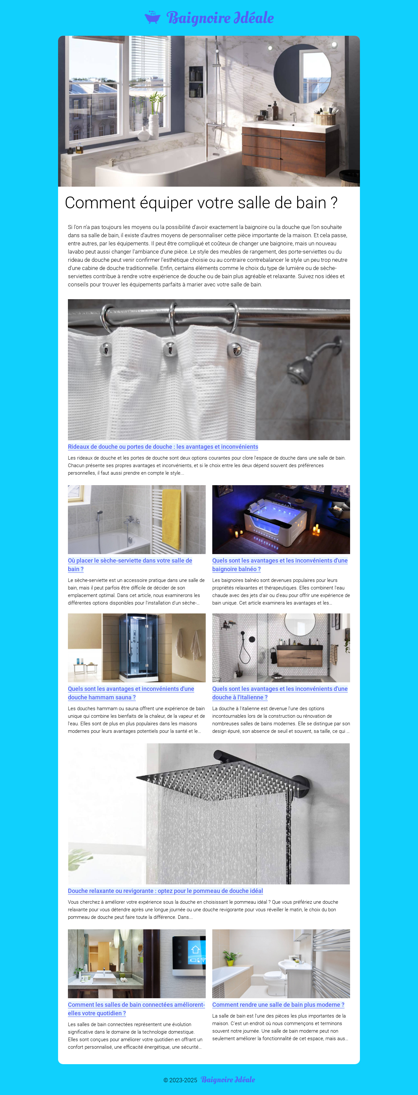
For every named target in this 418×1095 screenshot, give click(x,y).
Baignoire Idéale (209, 18)
